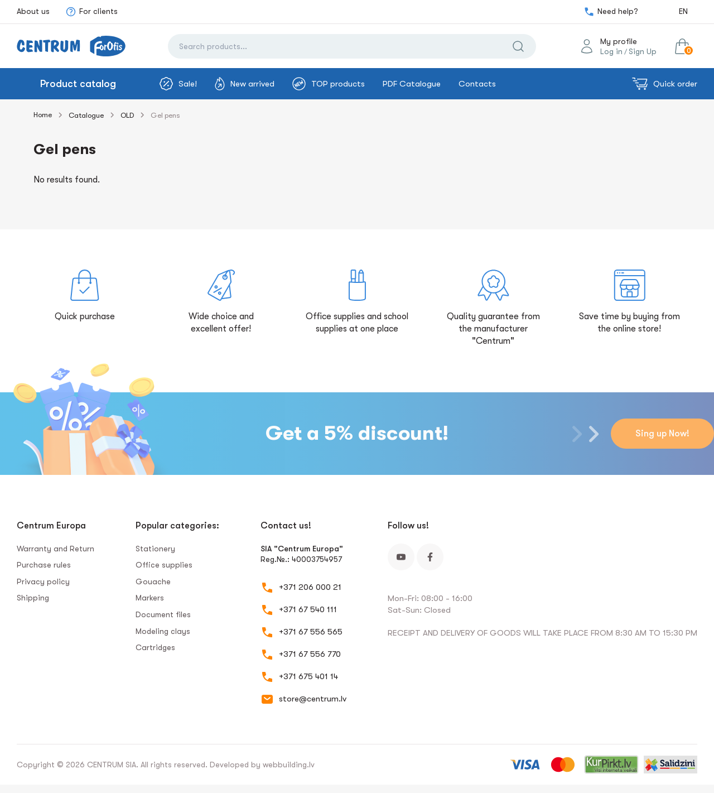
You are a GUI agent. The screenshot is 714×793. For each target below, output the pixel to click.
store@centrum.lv (312, 699)
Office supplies (164, 564)
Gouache (153, 581)
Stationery (155, 548)
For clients (91, 11)
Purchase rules (44, 564)
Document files (163, 614)
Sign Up (643, 51)
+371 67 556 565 (310, 632)
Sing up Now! (662, 434)
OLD (127, 115)
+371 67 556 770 (310, 654)
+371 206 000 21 (310, 587)
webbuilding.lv (289, 764)
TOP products (328, 83)
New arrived (244, 83)
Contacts (477, 84)
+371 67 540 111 (308, 609)
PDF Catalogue (412, 84)
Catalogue (86, 115)
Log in (611, 51)
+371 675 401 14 (308, 676)
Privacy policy (43, 581)
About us (33, 11)
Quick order (664, 84)
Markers (150, 597)
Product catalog (78, 83)
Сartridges (155, 647)
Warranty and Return (55, 548)
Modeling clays (163, 631)
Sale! (178, 83)
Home (42, 114)
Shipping (33, 597)
